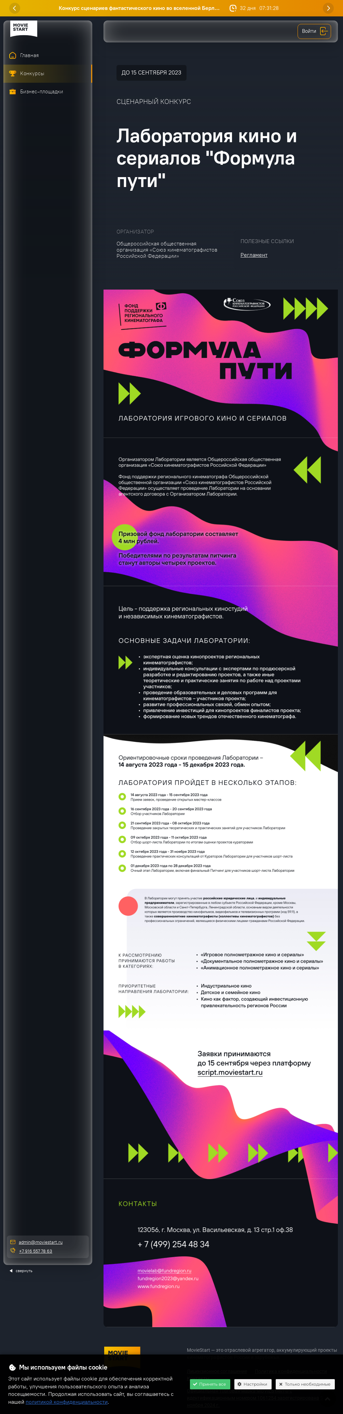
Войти (315, 31)
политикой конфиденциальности (67, 1402)
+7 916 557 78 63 (35, 1251)
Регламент (254, 255)
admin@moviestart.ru (41, 1242)
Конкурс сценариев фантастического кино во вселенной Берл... (139, 8)
